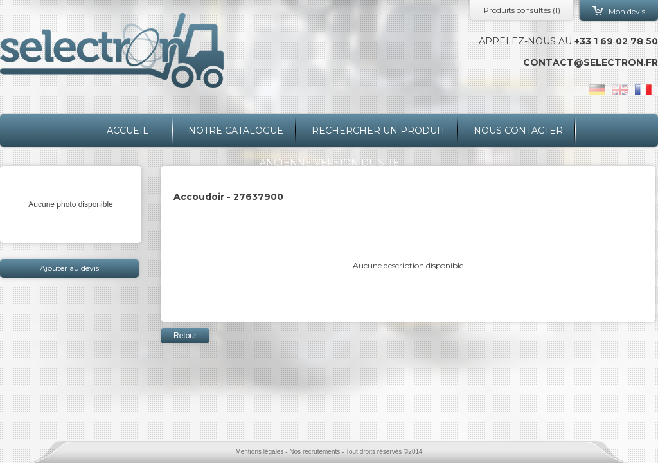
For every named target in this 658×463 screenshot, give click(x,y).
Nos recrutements (314, 451)
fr (643, 89)
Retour (185, 335)
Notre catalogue (235, 130)
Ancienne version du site (329, 162)
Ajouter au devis (69, 268)
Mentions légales (259, 451)
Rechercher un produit (378, 130)
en (620, 89)
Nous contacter (518, 130)
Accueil (127, 130)
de (597, 89)
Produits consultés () (521, 10)
